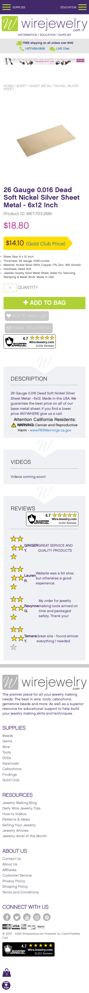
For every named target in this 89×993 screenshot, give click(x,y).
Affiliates (9, 870)
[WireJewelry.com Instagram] (37, 917)
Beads (7, 736)
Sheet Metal (41, 86)
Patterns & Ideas (16, 819)
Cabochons (12, 769)
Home (9, 86)
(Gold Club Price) (46, 244)
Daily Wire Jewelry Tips (21, 808)
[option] (44, 137)
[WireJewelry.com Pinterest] (47, 917)
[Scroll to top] (6, 989)
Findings (9, 774)
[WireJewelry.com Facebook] (7, 917)
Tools (6, 752)
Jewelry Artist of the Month (24, 836)
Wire (6, 747)
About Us (9, 864)
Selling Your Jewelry (19, 825)
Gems (7, 741)
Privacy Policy (13, 881)
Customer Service (17, 875)
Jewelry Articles (15, 830)
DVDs (6, 758)
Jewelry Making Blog (19, 803)
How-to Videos (14, 814)
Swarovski (10, 763)
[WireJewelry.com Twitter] (17, 917)
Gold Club (10, 780)
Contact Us (11, 859)
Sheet (21, 86)
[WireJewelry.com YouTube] (27, 917)
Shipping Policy (15, 886)
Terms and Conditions (20, 892)
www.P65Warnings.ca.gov (50, 430)
